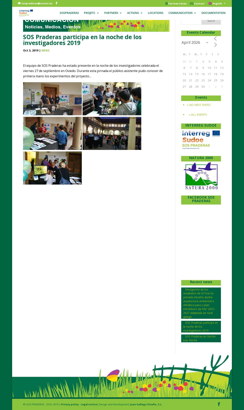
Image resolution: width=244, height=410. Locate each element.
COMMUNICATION (180, 13)
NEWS (45, 50)
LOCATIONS (155, 13)
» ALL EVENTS (198, 114)
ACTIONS (133, 13)
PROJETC (89, 13)
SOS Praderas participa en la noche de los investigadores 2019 (200, 326)
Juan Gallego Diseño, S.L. (146, 404)
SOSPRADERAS (69, 13)
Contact (197, 3)
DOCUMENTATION (214, 13)
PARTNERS (111, 13)
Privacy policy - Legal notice (79, 404)
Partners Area (175, 3)
